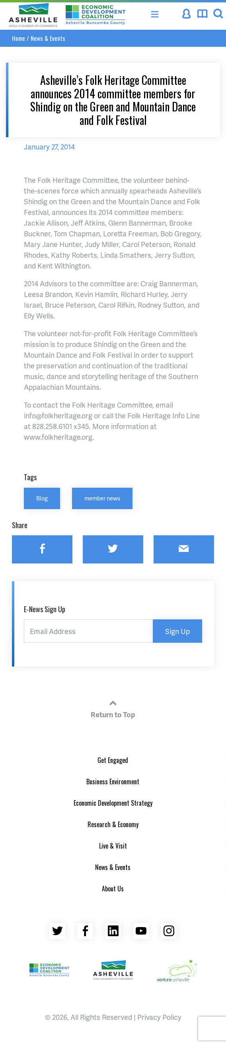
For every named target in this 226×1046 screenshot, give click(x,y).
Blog (42, 498)
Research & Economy (113, 824)
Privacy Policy (159, 1017)
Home (18, 38)
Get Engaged (112, 760)
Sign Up (177, 631)
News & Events (48, 38)
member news (102, 498)
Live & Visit (113, 846)
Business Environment (112, 781)
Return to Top (113, 707)
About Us (113, 888)
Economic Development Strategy (113, 803)
